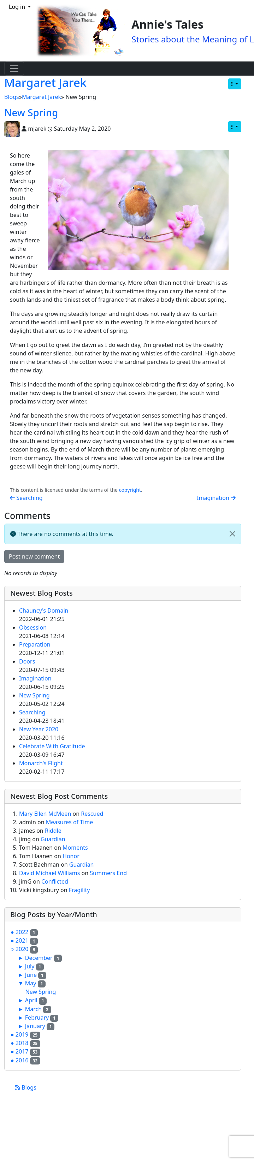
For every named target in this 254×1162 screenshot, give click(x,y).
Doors (27, 661)
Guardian (53, 839)
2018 (22, 1043)
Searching (26, 498)
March (33, 1009)
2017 (22, 1051)
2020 (22, 949)
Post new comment (34, 556)
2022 (22, 932)
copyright (130, 489)
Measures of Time (69, 822)
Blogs (11, 97)
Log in (17, 7)
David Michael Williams (50, 873)
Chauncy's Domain (44, 610)
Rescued (92, 814)
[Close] (232, 534)
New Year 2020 (38, 729)
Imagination (216, 498)
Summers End (108, 873)
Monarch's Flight (41, 763)
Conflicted (54, 881)
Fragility (79, 890)
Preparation (35, 644)
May (30, 983)
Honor (71, 856)
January (35, 1026)
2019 (22, 1034)
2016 (22, 1060)
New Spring (31, 112)
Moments (75, 847)
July (30, 966)
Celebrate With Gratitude (52, 746)
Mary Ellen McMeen (45, 814)
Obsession (33, 627)
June (31, 975)
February (37, 1017)
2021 (22, 940)
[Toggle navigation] (14, 68)
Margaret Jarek (45, 82)
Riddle (53, 830)
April (31, 1000)
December (39, 958)
